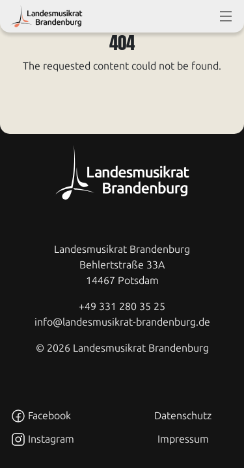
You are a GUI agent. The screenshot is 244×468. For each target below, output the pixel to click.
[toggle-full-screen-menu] (226, 16)
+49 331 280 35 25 (122, 306)
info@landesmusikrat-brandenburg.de (122, 322)
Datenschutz (182, 416)
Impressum (183, 439)
